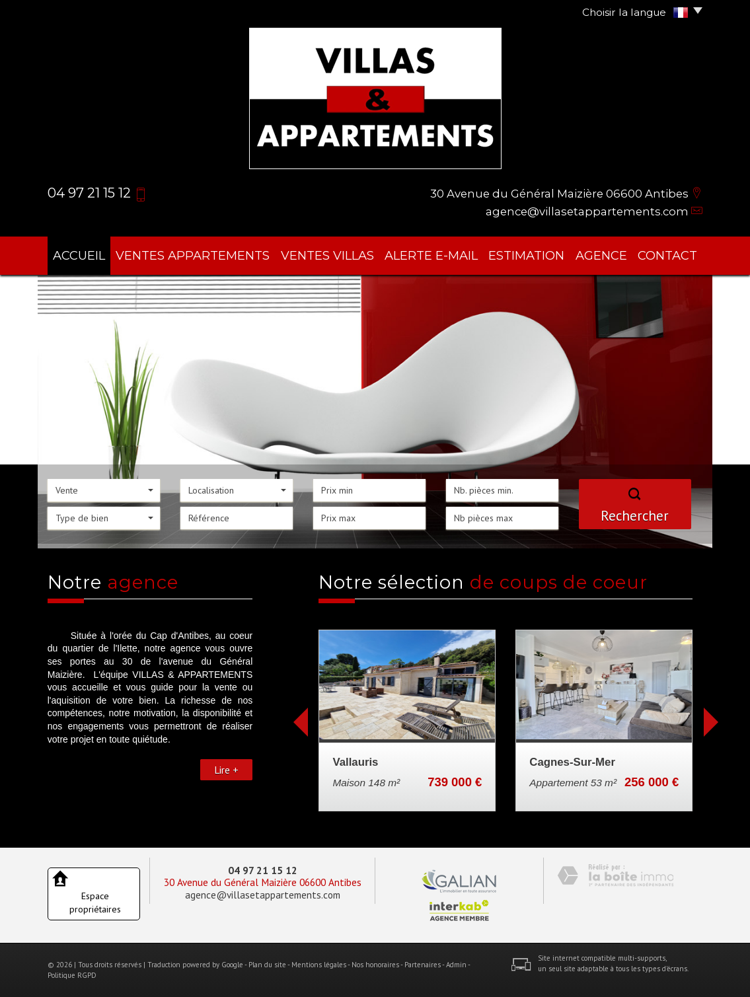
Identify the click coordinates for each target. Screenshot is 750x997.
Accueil (79, 255)
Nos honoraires (375, 964)
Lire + (226, 769)
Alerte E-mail (431, 255)
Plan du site (267, 964)
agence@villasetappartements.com (587, 211)
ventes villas (327, 255)
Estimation (526, 255)
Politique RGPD (72, 975)
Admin (456, 964)
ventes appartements (193, 255)
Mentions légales (318, 964)
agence (601, 255)
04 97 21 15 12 (262, 870)
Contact (667, 255)
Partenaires (422, 964)
